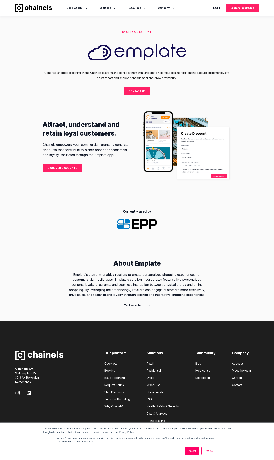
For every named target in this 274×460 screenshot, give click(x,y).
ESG (149, 399)
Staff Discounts (114, 392)
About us (238, 363)
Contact (237, 385)
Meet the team (241, 370)
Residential (154, 370)
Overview (110, 363)
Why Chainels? (114, 406)
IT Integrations (156, 420)
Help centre (203, 370)
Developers (203, 377)
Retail (150, 363)
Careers (237, 377)
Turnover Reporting (117, 399)
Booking (109, 370)
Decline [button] (209, 451)
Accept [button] (192, 451)
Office (150, 377)
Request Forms (114, 385)
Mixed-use (154, 385)
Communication (156, 392)
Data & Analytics (157, 413)
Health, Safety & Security (163, 406)
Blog (198, 363)
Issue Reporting (114, 377)
